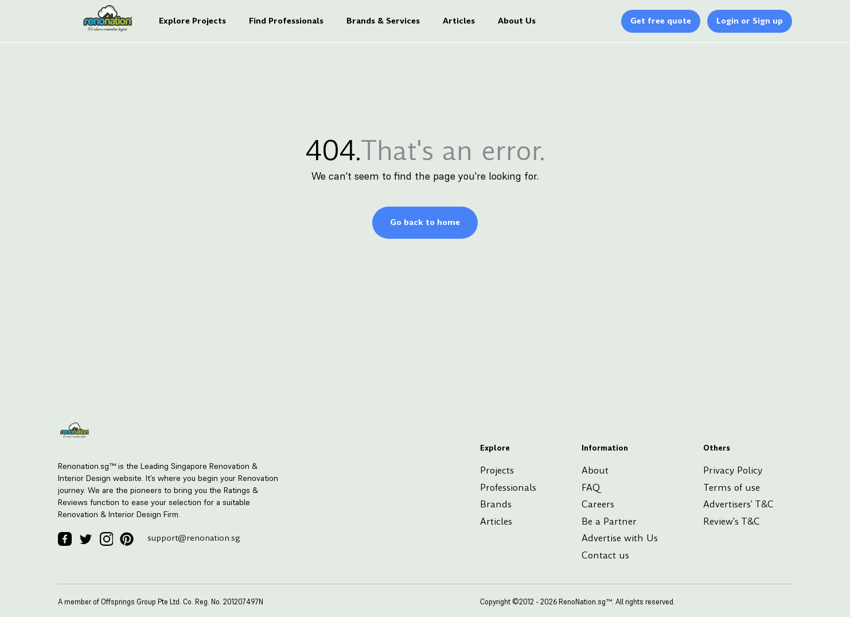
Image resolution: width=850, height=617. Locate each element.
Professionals (508, 487)
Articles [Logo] (459, 21)
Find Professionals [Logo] (286, 21)
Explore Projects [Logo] (192, 21)
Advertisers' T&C (738, 504)
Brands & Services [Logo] (383, 21)
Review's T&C (731, 521)
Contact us (605, 555)
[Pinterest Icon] (127, 539)
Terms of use (731, 487)
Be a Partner (609, 521)
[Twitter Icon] (85, 539)
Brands (496, 504)
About (595, 470)
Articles (496, 521)
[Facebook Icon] (65, 539)
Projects (497, 470)
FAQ (591, 487)
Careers (598, 504)
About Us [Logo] (517, 21)
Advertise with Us (620, 538)
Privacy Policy (732, 470)
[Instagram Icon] (106, 539)
